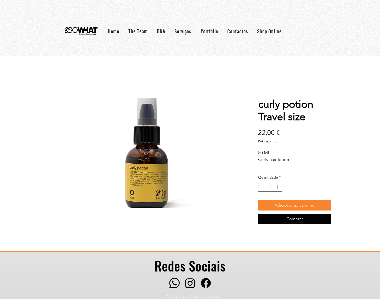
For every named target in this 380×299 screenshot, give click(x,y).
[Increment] (278, 186)
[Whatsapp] (174, 283)
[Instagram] (190, 283)
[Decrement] (262, 186)
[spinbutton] (270, 186)
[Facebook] (205, 283)
